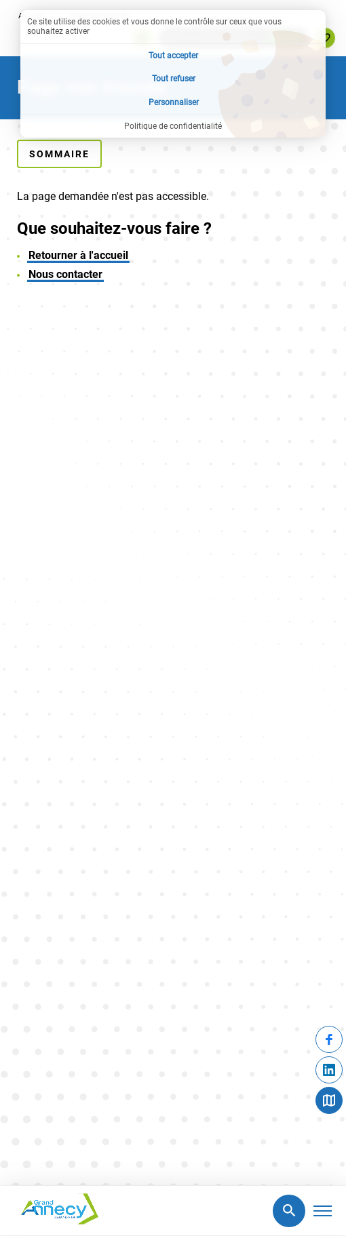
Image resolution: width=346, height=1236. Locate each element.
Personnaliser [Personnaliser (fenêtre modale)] (174, 102)
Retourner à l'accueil (78, 255)
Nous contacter (65, 274)
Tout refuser (173, 78)
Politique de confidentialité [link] (173, 126)
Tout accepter (173, 55)
